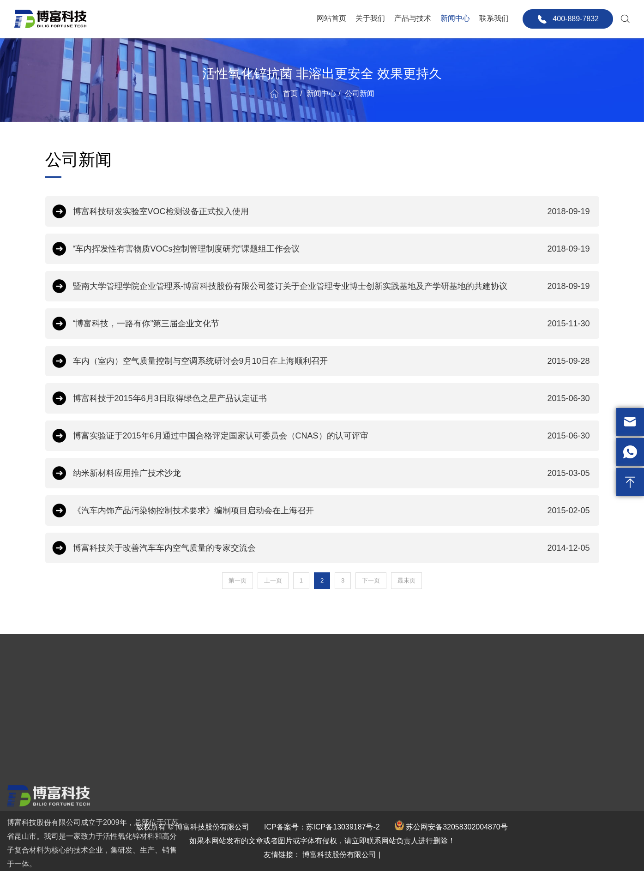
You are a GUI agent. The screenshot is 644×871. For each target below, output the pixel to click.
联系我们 (494, 18)
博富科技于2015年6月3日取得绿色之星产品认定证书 (331, 398)
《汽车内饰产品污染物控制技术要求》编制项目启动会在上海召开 (331, 510)
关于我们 (370, 18)
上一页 (273, 580)
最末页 (406, 580)
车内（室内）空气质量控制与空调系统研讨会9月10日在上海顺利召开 (331, 361)
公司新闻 (359, 93)
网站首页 (331, 18)
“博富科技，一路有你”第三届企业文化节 (331, 323)
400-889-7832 (568, 19)
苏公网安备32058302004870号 (457, 827)
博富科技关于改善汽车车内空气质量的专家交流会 (331, 548)
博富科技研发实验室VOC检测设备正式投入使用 (331, 211)
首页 (290, 93)
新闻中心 (455, 18)
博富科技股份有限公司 (339, 855)
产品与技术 (412, 18)
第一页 (238, 580)
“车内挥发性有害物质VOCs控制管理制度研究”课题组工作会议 (331, 248)
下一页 (371, 580)
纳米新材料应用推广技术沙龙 (331, 473)
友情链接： (282, 855)
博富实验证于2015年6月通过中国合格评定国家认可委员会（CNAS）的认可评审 (331, 435)
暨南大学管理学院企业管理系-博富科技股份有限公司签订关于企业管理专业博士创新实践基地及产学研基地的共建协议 (331, 286)
